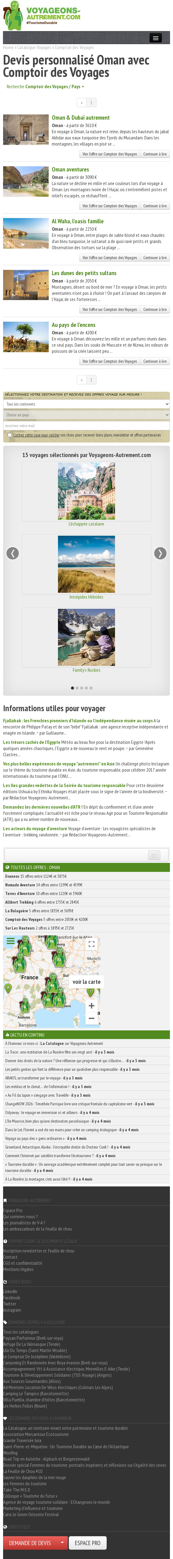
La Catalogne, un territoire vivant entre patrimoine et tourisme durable (65, 1428)
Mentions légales (18, 1269)
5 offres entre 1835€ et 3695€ (39, 911)
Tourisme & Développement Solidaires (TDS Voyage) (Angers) (57, 1375)
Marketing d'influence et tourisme (33, 1508)
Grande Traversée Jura (22, 1440)
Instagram (12, 1310)
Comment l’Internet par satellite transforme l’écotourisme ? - (60, 1155)
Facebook (11, 1297)
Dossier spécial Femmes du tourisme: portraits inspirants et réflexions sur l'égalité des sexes (84, 1465)
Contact (10, 1257)
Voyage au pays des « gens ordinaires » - (46, 1138)
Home (8, 47)
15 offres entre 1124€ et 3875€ (36, 876)
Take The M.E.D (16, 1490)
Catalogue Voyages (34, 47)
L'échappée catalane (86, 524)
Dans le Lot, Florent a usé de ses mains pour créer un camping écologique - (72, 1129)
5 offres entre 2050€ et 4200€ (46, 919)
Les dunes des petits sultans (84, 273)
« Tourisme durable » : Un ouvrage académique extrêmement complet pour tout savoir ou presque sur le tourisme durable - (83, 1167)
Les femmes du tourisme (25, 1483)
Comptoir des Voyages (74, 47)
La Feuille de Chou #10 (22, 1471)
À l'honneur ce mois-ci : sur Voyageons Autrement (54, 1043)
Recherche (45, 86)
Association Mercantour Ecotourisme (36, 1434)
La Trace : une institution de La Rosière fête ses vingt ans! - (59, 1052)
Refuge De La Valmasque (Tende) (31, 1344)
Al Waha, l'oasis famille (78, 221)
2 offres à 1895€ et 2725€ (39, 928)
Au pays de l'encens (74, 325)
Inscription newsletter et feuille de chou (38, 1251)
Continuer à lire (155, 154)
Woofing (10, 1453)
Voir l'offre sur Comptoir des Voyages (110, 154)
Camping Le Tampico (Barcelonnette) (36, 1393)
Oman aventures (70, 169)
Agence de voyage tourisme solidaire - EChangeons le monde (56, 1502)
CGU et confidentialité (22, 1263)
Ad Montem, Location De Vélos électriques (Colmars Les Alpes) (58, 1387)
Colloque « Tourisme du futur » (30, 1496)
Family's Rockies (87, 670)
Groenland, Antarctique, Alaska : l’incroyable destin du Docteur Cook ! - (67, 1147)
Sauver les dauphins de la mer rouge (34, 1477)
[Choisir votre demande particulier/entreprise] (62, 1543)
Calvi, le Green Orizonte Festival (31, 1514)
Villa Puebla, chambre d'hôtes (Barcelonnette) (44, 1399)
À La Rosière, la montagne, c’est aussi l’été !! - (49, 1179)
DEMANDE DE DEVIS (30, 1543)
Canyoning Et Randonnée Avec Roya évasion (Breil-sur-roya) (55, 1362)
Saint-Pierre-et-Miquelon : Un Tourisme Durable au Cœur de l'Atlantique (66, 1446)
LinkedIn (10, 1291)
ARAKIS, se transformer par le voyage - (44, 1078)
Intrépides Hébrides (86, 597)
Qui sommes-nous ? (20, 1216)
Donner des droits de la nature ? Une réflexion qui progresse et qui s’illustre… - (75, 1060)
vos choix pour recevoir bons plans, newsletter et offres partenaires (84, 435)
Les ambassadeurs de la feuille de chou (37, 1229)
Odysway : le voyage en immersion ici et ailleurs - (52, 1112)
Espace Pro (13, 1210)
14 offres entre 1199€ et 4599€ (43, 885)
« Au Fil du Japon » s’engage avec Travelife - (48, 1095)
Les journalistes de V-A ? (24, 1222)
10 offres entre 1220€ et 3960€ (43, 893)
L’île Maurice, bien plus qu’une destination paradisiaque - (58, 1121)
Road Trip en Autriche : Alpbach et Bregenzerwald (46, 1459)
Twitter (9, 1304)
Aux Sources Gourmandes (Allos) (32, 1381)
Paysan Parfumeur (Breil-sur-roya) (33, 1338)
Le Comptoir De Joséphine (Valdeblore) (37, 1356)
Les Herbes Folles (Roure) (25, 1406)
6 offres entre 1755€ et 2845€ (42, 902)
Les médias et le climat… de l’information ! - (48, 1086)
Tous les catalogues (21, 1332)
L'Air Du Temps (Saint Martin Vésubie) (35, 1350)
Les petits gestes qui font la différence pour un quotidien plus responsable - (72, 1069)
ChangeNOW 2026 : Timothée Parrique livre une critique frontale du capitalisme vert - (79, 1104)
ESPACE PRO (88, 1543)
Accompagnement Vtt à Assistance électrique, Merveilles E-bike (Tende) (66, 1369)
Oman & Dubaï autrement (81, 117)
